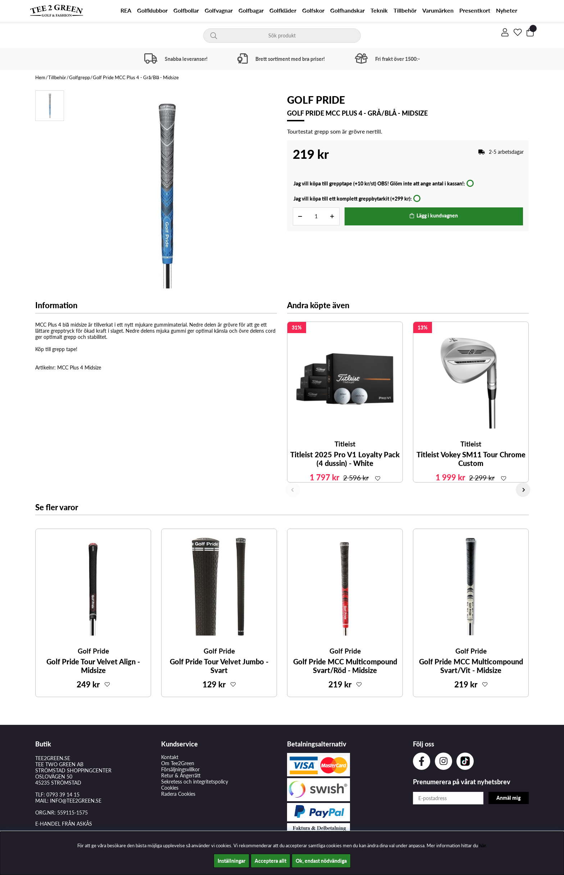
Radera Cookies (178, 794)
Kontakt (169, 757)
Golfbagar (251, 10)
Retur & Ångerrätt (181, 775)
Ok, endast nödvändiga (321, 861)
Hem (40, 77)
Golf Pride (316, 100)
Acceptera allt (270, 861)
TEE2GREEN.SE (52, 758)
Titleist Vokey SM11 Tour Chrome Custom (471, 458)
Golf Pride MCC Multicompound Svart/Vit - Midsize (471, 665)
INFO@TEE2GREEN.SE (75, 801)
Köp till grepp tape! (56, 349)
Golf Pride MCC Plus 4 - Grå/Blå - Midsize (136, 77)
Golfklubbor (152, 10)
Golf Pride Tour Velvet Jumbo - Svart (219, 665)
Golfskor (313, 10)
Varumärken (438, 10)
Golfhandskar (347, 10)
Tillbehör (405, 10)
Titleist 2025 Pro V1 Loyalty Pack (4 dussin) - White (345, 458)
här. (483, 845)
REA (125, 10)
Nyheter (506, 10)
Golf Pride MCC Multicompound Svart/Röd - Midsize (345, 665)
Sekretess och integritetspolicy (194, 781)
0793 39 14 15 (62, 794)
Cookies (169, 788)
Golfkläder (282, 10)
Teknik (379, 10)
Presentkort (474, 10)
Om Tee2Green (177, 763)
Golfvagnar (219, 10)
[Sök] (282, 35)
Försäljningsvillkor (180, 769)
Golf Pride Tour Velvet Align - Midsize (93, 665)
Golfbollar (186, 10)
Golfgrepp (79, 77)
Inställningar (231, 861)
